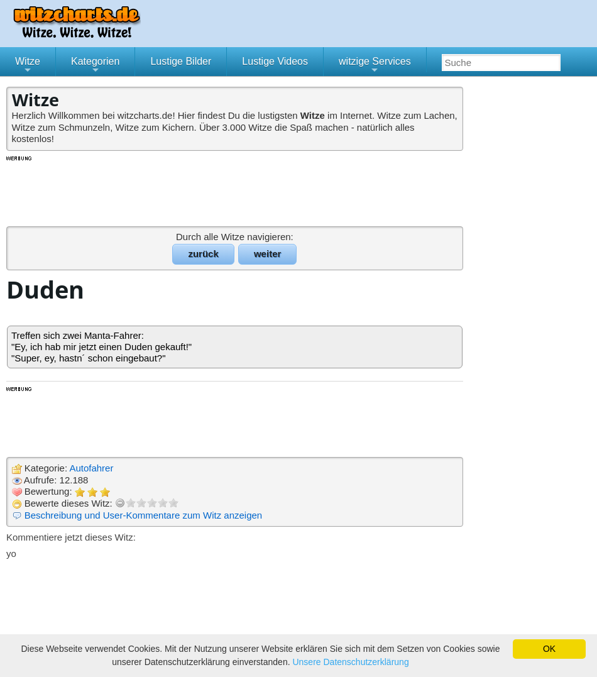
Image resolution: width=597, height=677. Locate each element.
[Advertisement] (235, 190)
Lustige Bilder (180, 61)
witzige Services (375, 66)
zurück (203, 253)
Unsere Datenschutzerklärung (350, 662)
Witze (27, 66)
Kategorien (95, 66)
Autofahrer (91, 468)
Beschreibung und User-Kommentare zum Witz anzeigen (144, 515)
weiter (267, 253)
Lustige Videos (275, 61)
